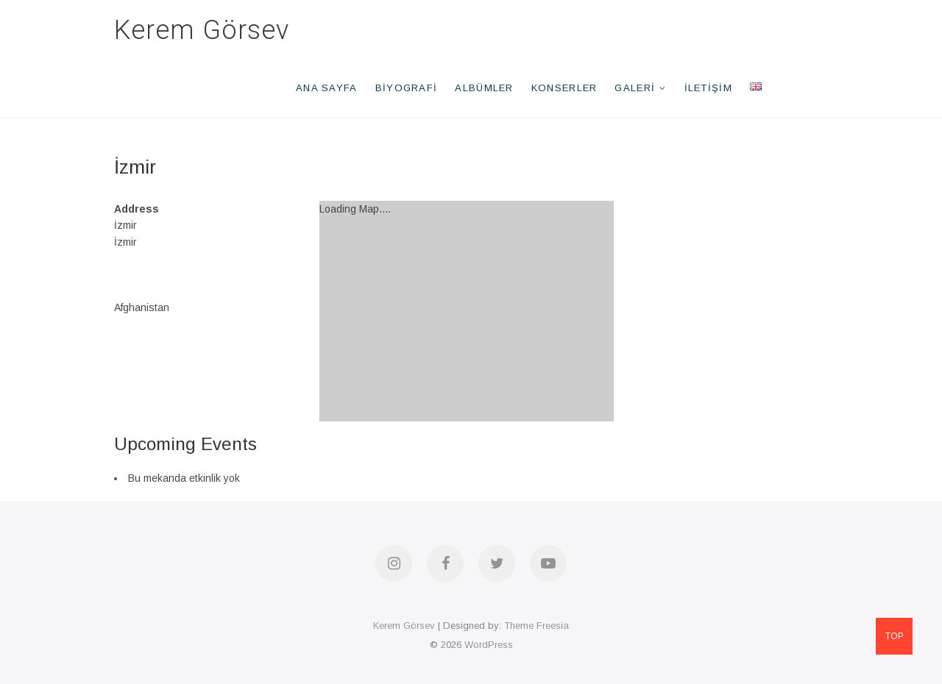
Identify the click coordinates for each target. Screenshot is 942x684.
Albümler (484, 87)
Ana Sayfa (327, 87)
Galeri (635, 87)
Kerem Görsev (201, 30)
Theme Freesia (536, 625)
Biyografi (406, 87)
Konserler (564, 87)
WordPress (488, 644)
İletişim (708, 87)
